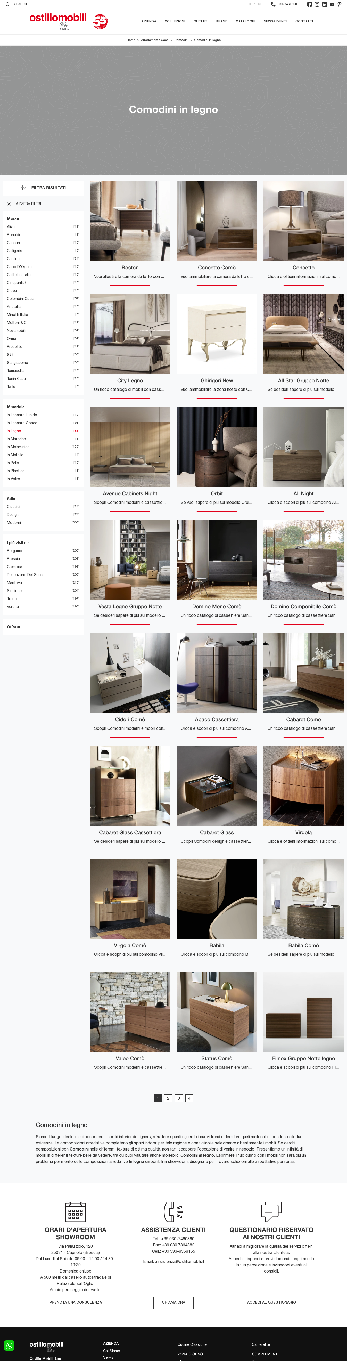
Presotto (14, 347)
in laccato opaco (22, 423)
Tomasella (15, 371)
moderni (14, 523)
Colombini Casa (20, 299)
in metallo (15, 455)
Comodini (181, 40)
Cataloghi (245, 21)
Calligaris (14, 251)
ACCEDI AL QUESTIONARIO (271, 1303)
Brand (222, 21)
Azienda (149, 21)
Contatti (304, 21)
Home (131, 40)
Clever (12, 291)
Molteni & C (17, 323)
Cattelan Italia (19, 275)
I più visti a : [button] (18, 542)
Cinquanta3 (17, 283)
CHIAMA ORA (173, 1303)
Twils (11, 387)
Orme (11, 339)
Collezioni (175, 21)
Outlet (201, 21)
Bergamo (14, 551)
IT (250, 4)
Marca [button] (13, 218)
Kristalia (14, 307)
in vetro (13, 479)
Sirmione (14, 591)
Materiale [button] (16, 406)
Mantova (14, 583)
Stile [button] (11, 498)
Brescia (13, 559)
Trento (12, 599)
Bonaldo (14, 235)
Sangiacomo (17, 363)
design (13, 515)
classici (13, 507)
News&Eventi (275, 21)
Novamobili (16, 331)
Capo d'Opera (19, 267)
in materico (16, 439)
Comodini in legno (207, 40)
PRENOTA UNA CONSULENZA (75, 1303)
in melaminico (18, 447)
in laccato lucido (22, 415)
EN (259, 4)
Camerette (261, 1344)
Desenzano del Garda (25, 575)
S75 (10, 355)
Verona (13, 607)
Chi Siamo (111, 1351)
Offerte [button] (13, 626)
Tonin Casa (16, 379)
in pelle (13, 463)
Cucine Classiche (192, 1344)
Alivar (11, 227)
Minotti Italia (17, 315)
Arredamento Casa (155, 40)
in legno (14, 431)
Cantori (13, 259)
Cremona (14, 567)
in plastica (15, 471)
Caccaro (14, 243)
